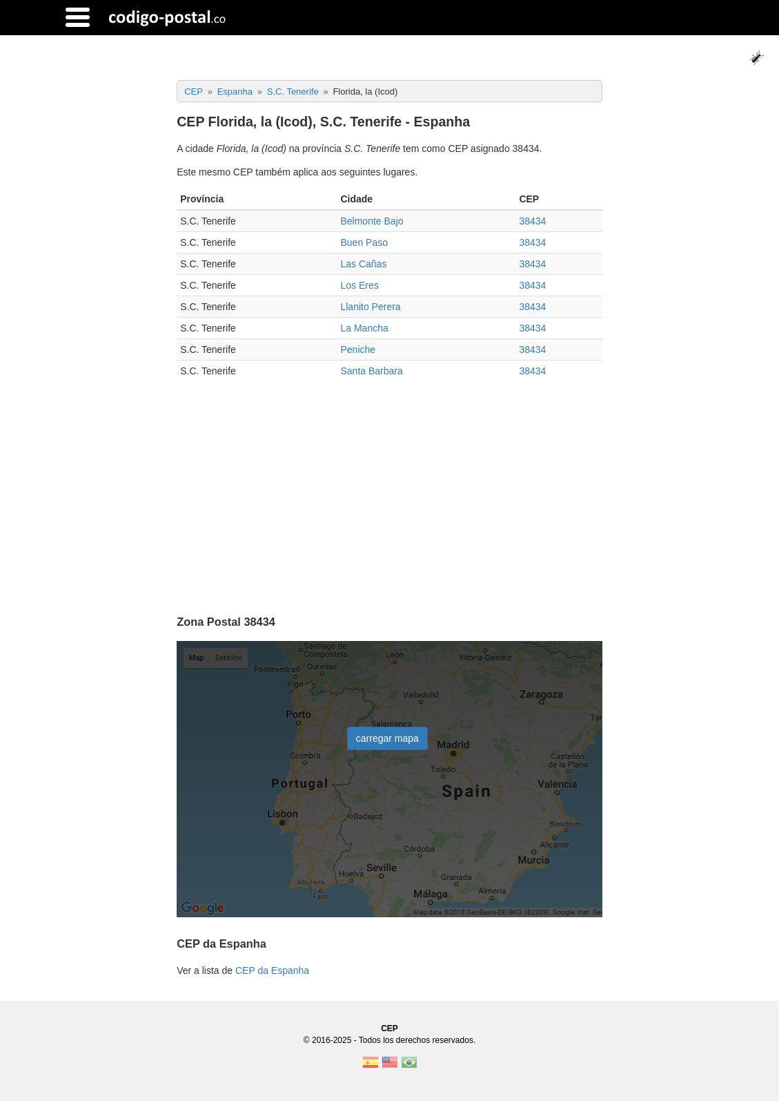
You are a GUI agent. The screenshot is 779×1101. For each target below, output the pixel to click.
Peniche (357, 349)
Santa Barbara (371, 370)
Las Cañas (363, 263)
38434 (532, 221)
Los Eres (359, 285)
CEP (389, 1028)
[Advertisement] (389, 491)
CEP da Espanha (272, 970)
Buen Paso (364, 242)
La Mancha (364, 328)
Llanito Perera (370, 306)
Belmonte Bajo (371, 221)
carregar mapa (387, 738)
